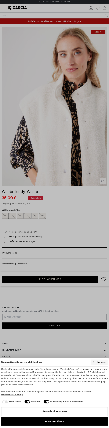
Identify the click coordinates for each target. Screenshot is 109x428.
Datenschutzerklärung (12, 395)
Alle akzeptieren (54, 421)
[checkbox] (11, 402)
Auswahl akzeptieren (54, 411)
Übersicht (99, 362)
